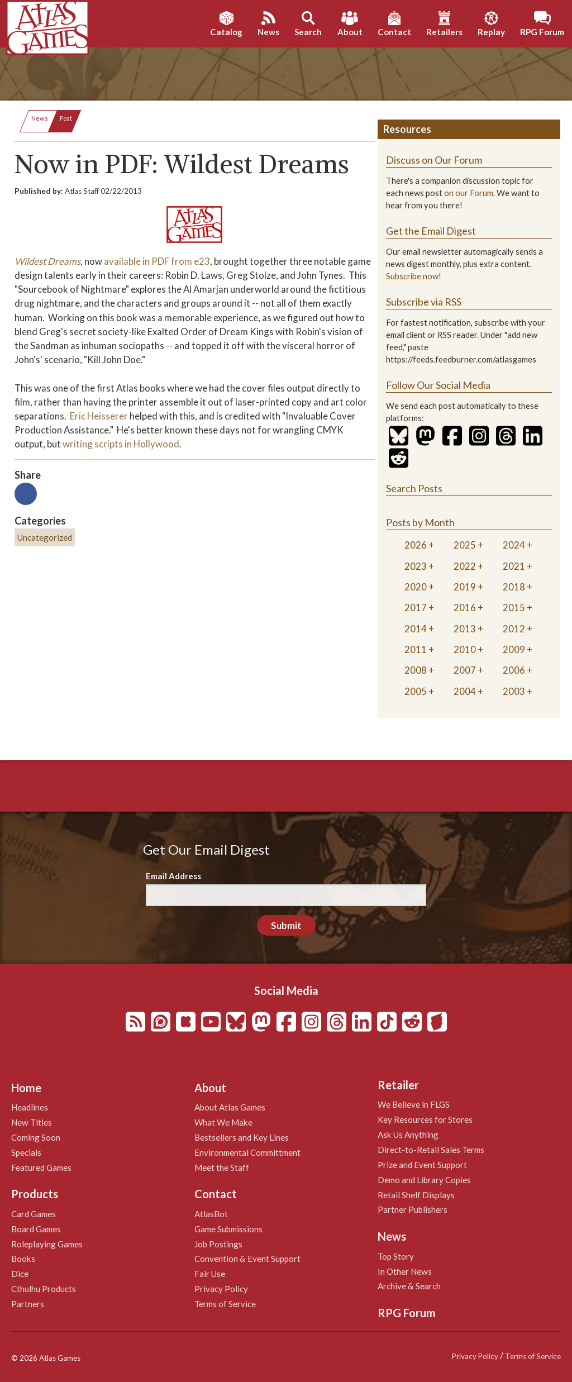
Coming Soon (35, 1137)
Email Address (173, 876)
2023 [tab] (415, 566)
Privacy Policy (221, 1289)
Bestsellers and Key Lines (241, 1137)
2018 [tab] (514, 587)
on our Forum (468, 193)
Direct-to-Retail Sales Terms (431, 1150)
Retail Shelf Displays (416, 1195)
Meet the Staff (221, 1167)
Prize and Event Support (422, 1165)
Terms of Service (225, 1304)
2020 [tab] (415, 587)
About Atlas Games (229, 1107)
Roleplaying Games (47, 1244)
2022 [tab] (465, 566)
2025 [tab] (465, 545)
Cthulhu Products (43, 1289)
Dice (19, 1274)
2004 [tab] (465, 691)
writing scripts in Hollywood (121, 444)
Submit (286, 925)
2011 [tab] (415, 649)
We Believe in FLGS (414, 1104)
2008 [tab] (415, 670)
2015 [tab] (514, 607)
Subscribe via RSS (423, 302)
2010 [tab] (465, 649)
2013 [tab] (465, 629)
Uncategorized (44, 537)
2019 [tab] (465, 587)
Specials (26, 1152)
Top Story (396, 1256)
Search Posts (414, 488)
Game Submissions (228, 1229)
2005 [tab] (415, 691)
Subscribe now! (413, 276)
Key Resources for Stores (425, 1119)
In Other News (405, 1271)
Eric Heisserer (99, 416)
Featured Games (41, 1167)
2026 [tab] (415, 545)
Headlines (29, 1107)
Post (66, 118)
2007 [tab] (465, 670)
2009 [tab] (514, 649)
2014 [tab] (415, 629)
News (39, 118)
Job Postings (218, 1244)
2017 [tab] (415, 607)
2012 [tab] (514, 629)
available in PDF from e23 (157, 261)
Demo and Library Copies (424, 1180)
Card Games (33, 1214)
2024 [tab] (514, 545)
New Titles (31, 1122)
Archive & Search (409, 1286)
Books (23, 1259)
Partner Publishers (412, 1209)
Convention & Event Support (247, 1259)
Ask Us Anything (408, 1135)
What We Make (223, 1122)
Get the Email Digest (431, 231)
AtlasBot (211, 1214)
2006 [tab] (514, 670)
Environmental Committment (247, 1152)
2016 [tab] (465, 607)
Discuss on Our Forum (434, 160)
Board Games (36, 1229)
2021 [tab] (514, 566)
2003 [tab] (514, 691)
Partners (27, 1304)
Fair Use (209, 1274)
